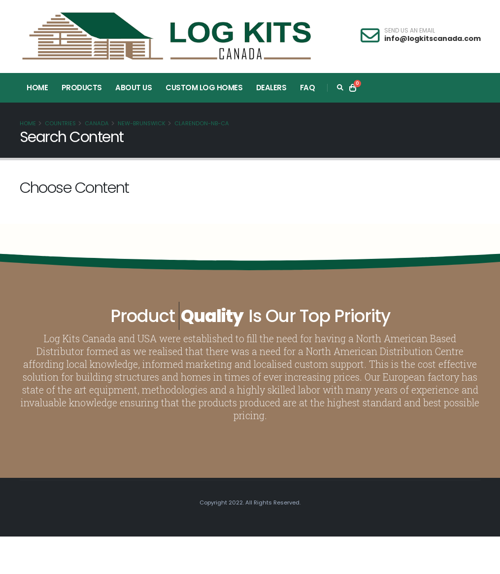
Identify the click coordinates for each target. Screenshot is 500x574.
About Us (133, 87)
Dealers (271, 87)
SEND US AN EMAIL (409, 30)
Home (37, 87)
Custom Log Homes (204, 87)
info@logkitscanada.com (432, 38)
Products (82, 87)
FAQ (307, 87)
